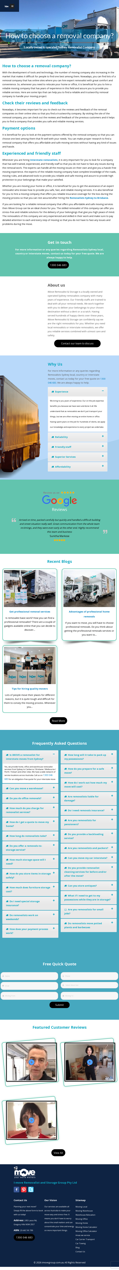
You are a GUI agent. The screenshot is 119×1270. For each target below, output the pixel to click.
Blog (78, 1250)
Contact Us (80, 1254)
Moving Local (81, 1210)
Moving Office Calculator (86, 1234)
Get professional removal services (29, 611)
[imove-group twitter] (31, 1195)
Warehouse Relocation (85, 1218)
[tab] (77, 391)
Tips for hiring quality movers (30, 688)
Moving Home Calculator (86, 1230)
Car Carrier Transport (85, 1242)
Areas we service (83, 1238)
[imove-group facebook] (17, 1195)
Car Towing (81, 1246)
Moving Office (82, 1222)
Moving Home (82, 1226)
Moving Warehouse (84, 1214)
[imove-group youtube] (24, 1195)
